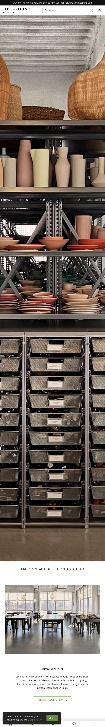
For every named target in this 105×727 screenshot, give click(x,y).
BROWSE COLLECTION (52, 699)
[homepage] (17, 10)
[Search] (46, 11)
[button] (99, 10)
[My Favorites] (74, 724)
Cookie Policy (35, 719)
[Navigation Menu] (95, 724)
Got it (52, 718)
